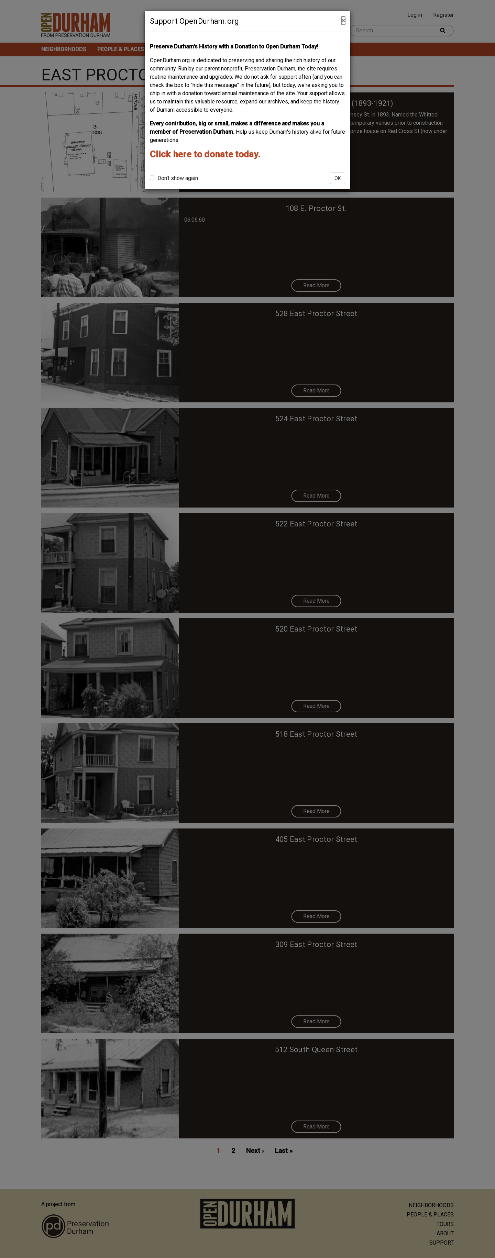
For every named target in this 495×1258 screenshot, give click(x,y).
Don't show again (174, 178)
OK (337, 178)
